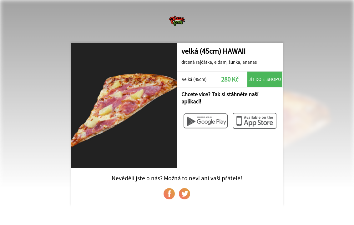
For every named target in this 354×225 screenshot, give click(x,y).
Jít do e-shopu (265, 79)
